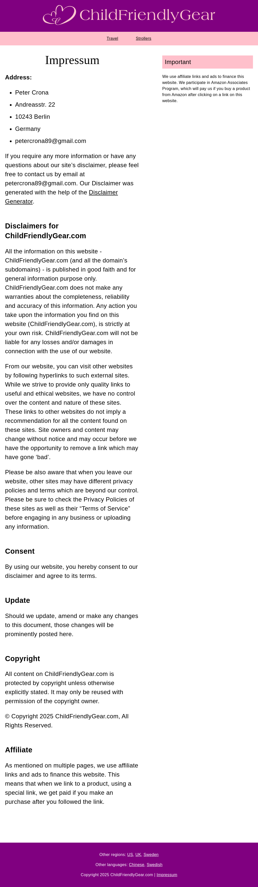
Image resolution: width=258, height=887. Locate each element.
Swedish (155, 865)
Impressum (167, 875)
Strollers (143, 38)
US (130, 854)
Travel (112, 38)
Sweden (151, 854)
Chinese (136, 865)
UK (138, 854)
